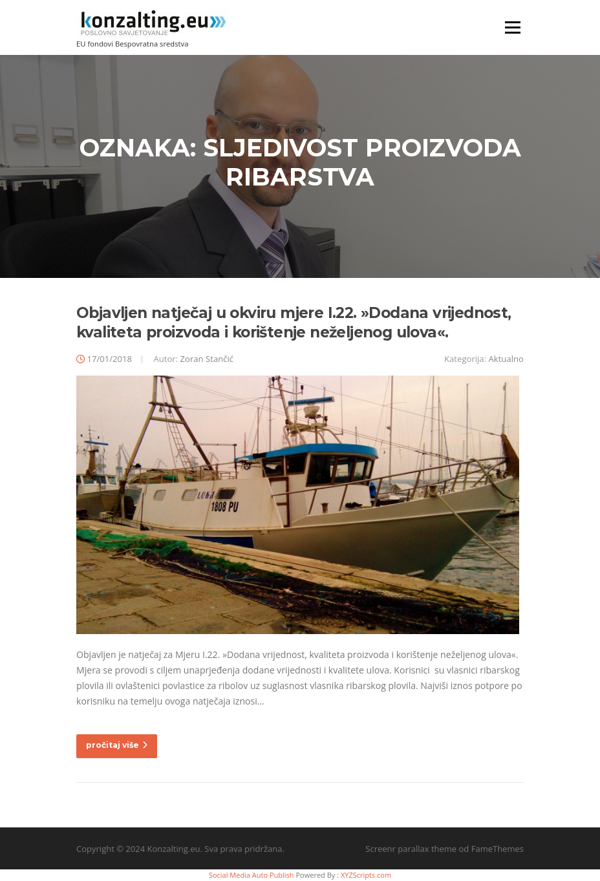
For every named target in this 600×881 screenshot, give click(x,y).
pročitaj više (116, 745)
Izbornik (512, 27)
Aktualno (506, 359)
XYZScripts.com (366, 875)
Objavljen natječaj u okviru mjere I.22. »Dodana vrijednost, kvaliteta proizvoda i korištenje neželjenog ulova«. (293, 322)
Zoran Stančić (207, 359)
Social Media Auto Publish (251, 875)
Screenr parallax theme (410, 848)
